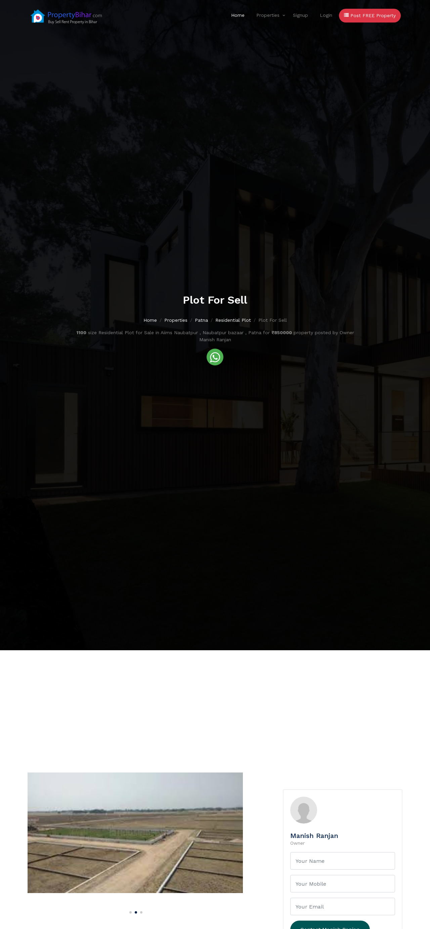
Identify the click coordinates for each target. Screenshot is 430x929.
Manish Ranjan (314, 836)
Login (326, 15)
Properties (268, 15)
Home (238, 15)
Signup (300, 15)
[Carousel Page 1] (130, 911)
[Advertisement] (215, 701)
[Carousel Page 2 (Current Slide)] (135, 911)
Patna (201, 320)
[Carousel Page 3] (140, 911)
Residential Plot (233, 320)
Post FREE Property (370, 15)
